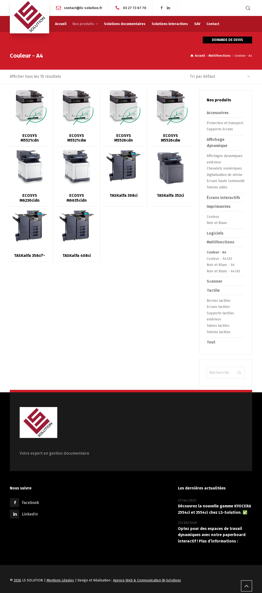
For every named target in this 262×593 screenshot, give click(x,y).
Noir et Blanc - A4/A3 (223, 271)
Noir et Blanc (217, 223)
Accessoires (218, 112)
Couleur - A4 (216, 252)
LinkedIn (30, 514)
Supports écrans (220, 129)
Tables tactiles (218, 326)
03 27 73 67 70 (134, 8)
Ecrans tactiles (218, 307)
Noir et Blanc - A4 (221, 265)
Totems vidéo (217, 187)
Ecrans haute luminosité (226, 181)
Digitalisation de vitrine (224, 175)
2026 (17, 580)
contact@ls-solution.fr (83, 8)
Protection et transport (225, 123)
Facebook (30, 502)
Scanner (214, 281)
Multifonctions (220, 55)
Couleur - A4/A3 (219, 259)
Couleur (213, 217)
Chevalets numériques (224, 168)
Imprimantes (219, 206)
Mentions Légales (60, 580)
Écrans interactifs (223, 197)
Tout (211, 342)
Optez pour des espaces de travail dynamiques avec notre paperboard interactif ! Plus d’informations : (212, 534)
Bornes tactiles (219, 301)
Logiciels (215, 233)
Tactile (213, 290)
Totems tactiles (219, 332)
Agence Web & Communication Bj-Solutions (147, 580)
